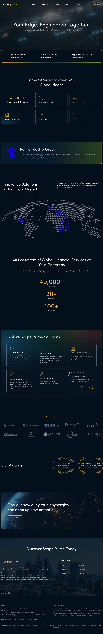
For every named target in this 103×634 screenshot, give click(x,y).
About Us (34, 4)
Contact (81, 573)
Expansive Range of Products (82, 56)
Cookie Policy (56, 627)
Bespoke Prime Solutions (18, 56)
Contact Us (97, 4)
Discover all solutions (82, 387)
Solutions (45, 4)
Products (56, 4)
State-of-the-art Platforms (49, 56)
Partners (78, 4)
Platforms (67, 4)
